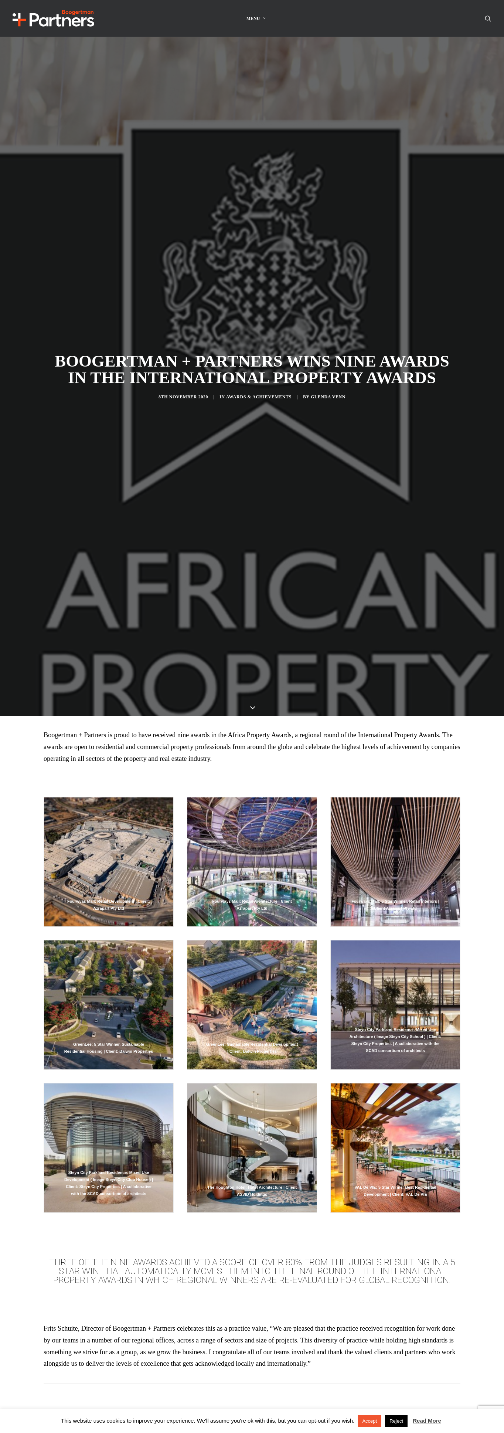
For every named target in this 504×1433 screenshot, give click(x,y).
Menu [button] (256, 18)
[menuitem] (256, 18)
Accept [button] (369, 1421)
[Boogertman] (53, 18)
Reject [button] (396, 1421)
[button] (488, 18)
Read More (427, 1420)
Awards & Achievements (259, 359)
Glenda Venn (328, 359)
